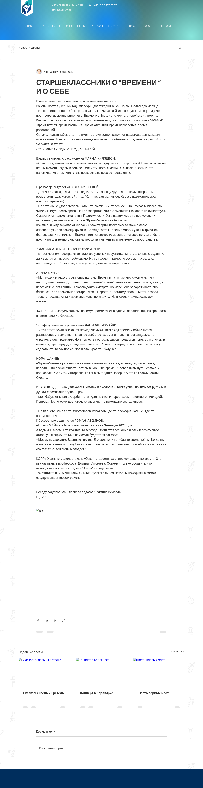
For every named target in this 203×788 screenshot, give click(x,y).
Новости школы (29, 47)
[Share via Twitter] (46, 620)
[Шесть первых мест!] (158, 672)
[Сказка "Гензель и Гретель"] (44, 672)
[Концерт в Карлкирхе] (101, 672)
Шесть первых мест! (154, 693)
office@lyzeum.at (61, 9)
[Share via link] (63, 620)
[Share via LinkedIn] (55, 620)
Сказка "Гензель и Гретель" (44, 693)
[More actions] (165, 72)
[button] (180, 47)
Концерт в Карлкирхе (96, 693)
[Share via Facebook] (38, 620)
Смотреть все (176, 651)
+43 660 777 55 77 (104, 5)
